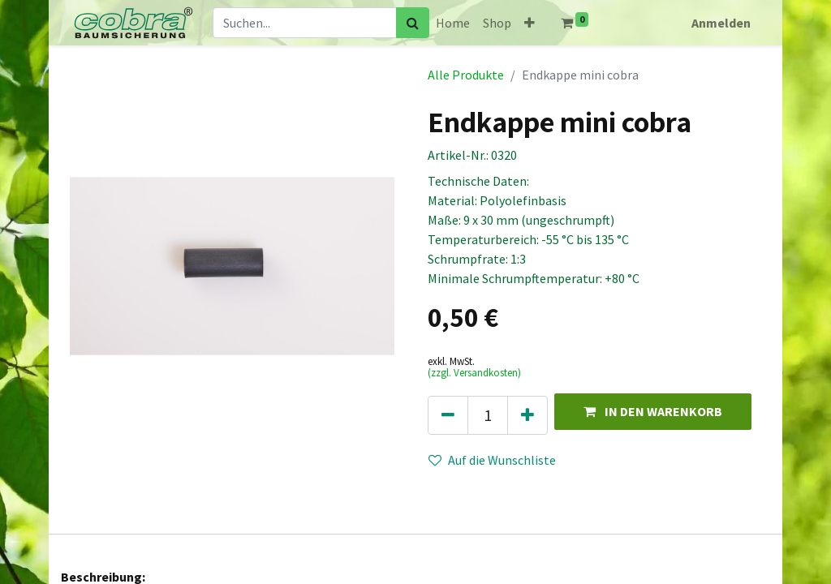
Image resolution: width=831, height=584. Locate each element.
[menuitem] (452, 22)
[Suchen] (412, 22)
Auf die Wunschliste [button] (492, 460)
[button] (529, 22)
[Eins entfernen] (448, 415)
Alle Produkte (466, 75)
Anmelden (721, 23)
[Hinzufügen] (527, 415)
